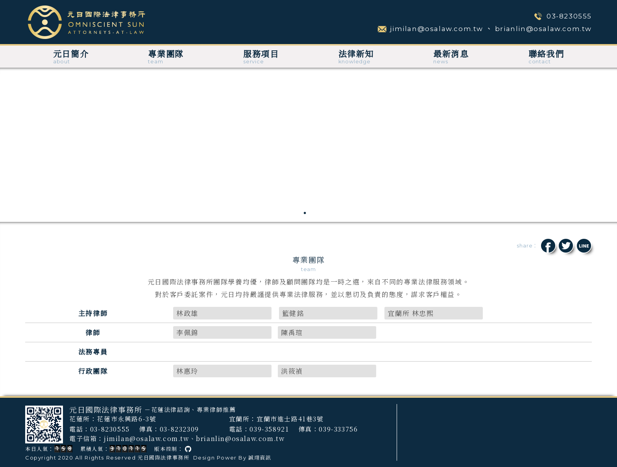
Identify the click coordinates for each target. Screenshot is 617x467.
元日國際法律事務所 (163, 457)
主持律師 (92, 313)
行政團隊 (92, 371)
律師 (92, 332)
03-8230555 (569, 16)
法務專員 (92, 351)
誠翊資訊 (259, 457)
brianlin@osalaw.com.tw (543, 29)
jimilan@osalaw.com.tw (436, 29)
